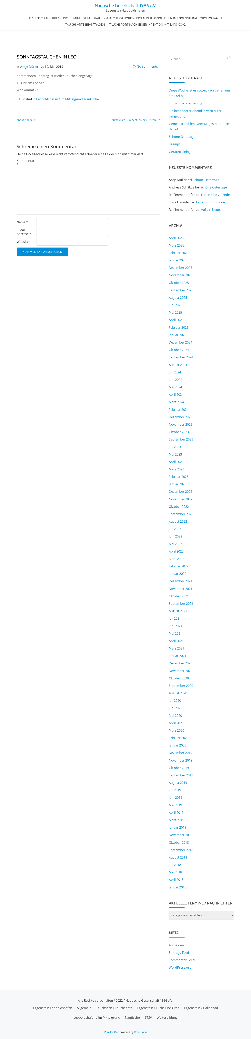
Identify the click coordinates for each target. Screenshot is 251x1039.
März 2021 (176, 629)
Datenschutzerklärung (49, 18)
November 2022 (180, 481)
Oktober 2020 (179, 659)
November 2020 (180, 652)
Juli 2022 (175, 511)
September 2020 (181, 667)
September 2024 (181, 340)
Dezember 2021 (180, 563)
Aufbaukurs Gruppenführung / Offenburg (136, 103)
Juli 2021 (175, 600)
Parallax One (112, 1028)
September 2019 (181, 756)
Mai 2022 (175, 525)
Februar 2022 (178, 548)
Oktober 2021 (179, 577)
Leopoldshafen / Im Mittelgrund (60, 83)
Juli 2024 (175, 355)
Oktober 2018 (179, 823)
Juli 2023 (175, 429)
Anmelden (176, 925)
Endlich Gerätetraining (185, 87)
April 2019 (176, 793)
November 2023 (180, 407)
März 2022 (176, 540)
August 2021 (178, 592)
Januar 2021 (177, 637)
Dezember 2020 (180, 644)
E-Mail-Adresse (24, 215)
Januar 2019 (177, 808)
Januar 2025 (177, 317)
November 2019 (180, 741)
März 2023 (176, 451)
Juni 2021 (175, 607)
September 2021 (181, 585)
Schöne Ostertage (182, 120)
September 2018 (181, 830)
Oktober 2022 (179, 488)
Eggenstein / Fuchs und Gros (158, 1004)
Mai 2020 (175, 696)
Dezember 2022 (180, 473)
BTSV (148, 1014)
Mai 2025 (175, 295)
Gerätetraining (180, 135)
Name (22, 205)
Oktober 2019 (179, 748)
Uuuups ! (175, 127)
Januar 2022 (177, 555)
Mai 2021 (175, 615)
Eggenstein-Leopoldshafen (52, 1004)
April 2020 (176, 704)
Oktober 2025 (179, 265)
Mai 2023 (175, 436)
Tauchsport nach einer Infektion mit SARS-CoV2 (147, 23)
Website (23, 225)
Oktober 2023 (179, 414)
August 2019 (178, 763)
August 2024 (178, 347)
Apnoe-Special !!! (26, 103)
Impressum (81, 18)
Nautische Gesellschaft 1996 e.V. (125, 5)
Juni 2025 (175, 288)
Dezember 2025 (180, 251)
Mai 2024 (175, 369)
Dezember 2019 (180, 733)
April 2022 (176, 533)
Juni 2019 (175, 778)
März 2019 (176, 800)
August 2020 (178, 674)
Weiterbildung (167, 1014)
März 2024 (176, 384)
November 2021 (180, 570)
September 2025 (181, 273)
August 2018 (178, 837)
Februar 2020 (178, 719)
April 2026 (176, 221)
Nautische (93, 83)
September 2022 (181, 496)
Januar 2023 (177, 466)
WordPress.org (180, 947)
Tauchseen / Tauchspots (114, 1004)
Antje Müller (29, 50)
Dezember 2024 (180, 325)
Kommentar (26, 146)
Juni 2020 (175, 689)
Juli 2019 (175, 771)
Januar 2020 (177, 726)
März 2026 (176, 228)
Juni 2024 (175, 362)
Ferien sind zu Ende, (216, 178)
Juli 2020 (175, 681)
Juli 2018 (175, 845)
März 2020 (176, 711)
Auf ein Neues (211, 193)
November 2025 (180, 258)
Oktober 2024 (179, 332)
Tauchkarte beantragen (85, 23)
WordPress (140, 1028)
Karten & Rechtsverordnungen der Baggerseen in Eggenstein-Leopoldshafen (157, 18)
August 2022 (178, 503)
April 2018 (176, 860)
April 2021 (176, 622)
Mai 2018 (175, 852)
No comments (145, 50)
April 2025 (176, 303)
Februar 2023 (178, 459)
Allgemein (84, 1004)
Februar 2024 (178, 392)
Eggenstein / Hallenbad (201, 1004)
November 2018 (180, 815)
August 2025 (178, 280)
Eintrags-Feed (179, 932)
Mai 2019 (175, 785)
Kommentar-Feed (182, 940)
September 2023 (181, 421)
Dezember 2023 (180, 399)
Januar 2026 (177, 243)
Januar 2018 (177, 867)
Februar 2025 (178, 310)
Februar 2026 (178, 236)
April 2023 (176, 444)
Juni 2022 (175, 518)
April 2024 (176, 377)
